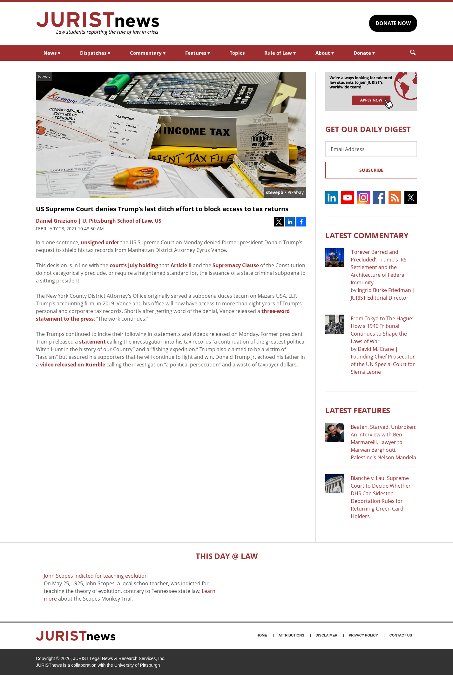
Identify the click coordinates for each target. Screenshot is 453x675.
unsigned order (100, 242)
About (324, 53)
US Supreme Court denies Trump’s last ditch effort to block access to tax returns (162, 209)
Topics (237, 53)
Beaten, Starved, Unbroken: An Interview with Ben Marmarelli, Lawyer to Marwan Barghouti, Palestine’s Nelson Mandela (383, 442)
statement (92, 341)
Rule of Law (280, 53)
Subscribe (371, 170)
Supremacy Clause (236, 265)
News (52, 53)
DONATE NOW (393, 23)
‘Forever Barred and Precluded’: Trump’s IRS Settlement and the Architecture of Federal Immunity (379, 267)
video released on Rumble (72, 364)
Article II (181, 265)
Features (197, 53)
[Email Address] (371, 149)
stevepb (274, 192)
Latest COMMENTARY (367, 235)
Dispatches (95, 53)
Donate (364, 53)
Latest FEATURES (357, 410)
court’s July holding (134, 265)
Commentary (148, 53)
